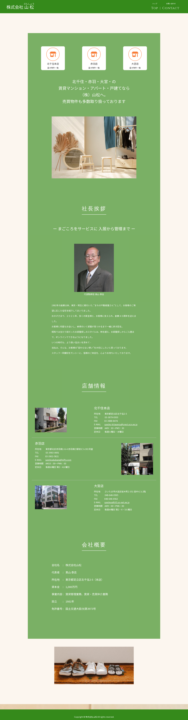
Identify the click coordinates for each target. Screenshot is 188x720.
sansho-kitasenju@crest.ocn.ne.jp (120, 424)
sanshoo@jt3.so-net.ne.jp (116, 502)
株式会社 (20, 5)
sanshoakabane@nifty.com (58, 459)
